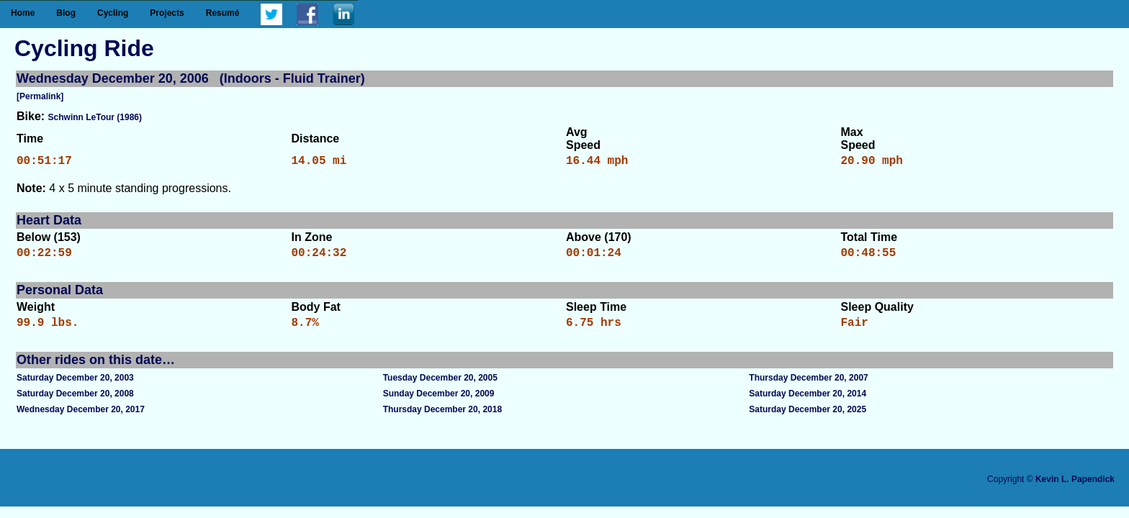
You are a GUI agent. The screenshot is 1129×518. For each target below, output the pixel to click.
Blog (66, 13)
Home (23, 13)
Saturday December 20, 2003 (75, 386)
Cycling (112, 13)
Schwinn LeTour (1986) (95, 117)
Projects (167, 13)
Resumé (223, 13)
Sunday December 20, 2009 (439, 402)
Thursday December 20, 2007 (808, 386)
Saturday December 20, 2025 (807, 418)
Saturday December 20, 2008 (75, 402)
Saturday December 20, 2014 (807, 402)
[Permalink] (40, 96)
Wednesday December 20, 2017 (81, 418)
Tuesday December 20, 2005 (440, 386)
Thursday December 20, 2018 (442, 418)
